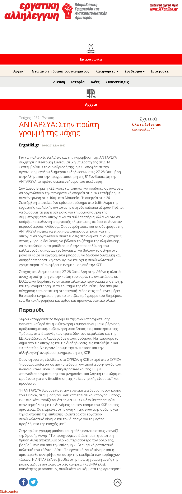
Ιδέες (95, 82)
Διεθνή (59, 82)
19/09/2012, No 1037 (52, 145)
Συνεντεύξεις (117, 82)
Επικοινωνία (91, 59)
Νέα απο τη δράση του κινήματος (60, 71)
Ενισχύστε (160, 71)
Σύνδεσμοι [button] (135, 71)
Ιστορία (78, 82)
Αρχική (19, 71)
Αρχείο (91, 104)
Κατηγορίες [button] (106, 71)
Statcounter (9, 491)
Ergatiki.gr (29, 145)
